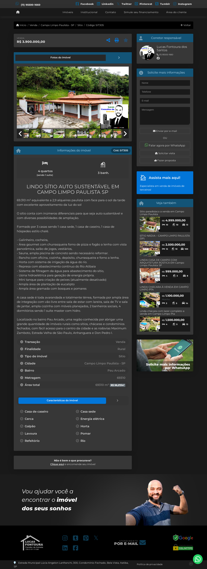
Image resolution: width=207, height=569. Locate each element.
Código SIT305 (95, 25)
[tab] (27, 58)
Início (21, 25)
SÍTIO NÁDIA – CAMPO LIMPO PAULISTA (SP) (165, 237)
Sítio (80, 25)
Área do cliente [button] (176, 12)
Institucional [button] (89, 12)
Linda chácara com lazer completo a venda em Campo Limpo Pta (162, 312)
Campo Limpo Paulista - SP (57, 25)
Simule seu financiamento (141, 12)
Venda (33, 25)
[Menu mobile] (18, 12)
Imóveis (68, 12)
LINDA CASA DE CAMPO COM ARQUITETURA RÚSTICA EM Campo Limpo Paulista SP (162, 262)
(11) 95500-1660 (30, 4)
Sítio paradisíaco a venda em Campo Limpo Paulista (162, 213)
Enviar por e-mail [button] (165, 131)
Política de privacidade (150, 564)
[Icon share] (84, 3)
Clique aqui (57, 463)
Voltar (186, 25)
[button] (25, 98)
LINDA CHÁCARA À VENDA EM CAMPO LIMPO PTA (164, 288)
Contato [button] (110, 12)
